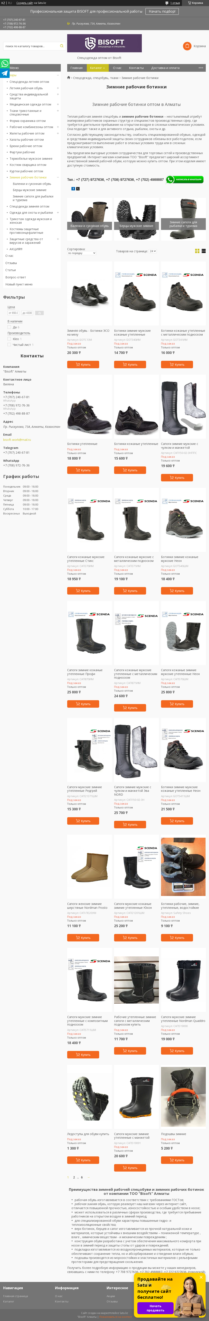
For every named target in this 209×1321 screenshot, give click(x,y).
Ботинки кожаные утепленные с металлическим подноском (183, 332)
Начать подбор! (162, 11)
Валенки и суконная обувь (32, 184)
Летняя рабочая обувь (26, 88)
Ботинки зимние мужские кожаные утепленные (132, 332)
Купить (85, 364)
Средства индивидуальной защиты (29, 96)
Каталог (96, 67)
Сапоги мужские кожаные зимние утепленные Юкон (133, 905)
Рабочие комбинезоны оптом (31, 127)
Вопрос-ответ (15, 277)
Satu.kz (124, 1313)
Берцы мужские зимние (29, 190)
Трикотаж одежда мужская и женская (31, 221)
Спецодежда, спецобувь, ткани (95, 78)
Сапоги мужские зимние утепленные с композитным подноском (87, 1020)
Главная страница (15, 1296)
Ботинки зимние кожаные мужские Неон (179, 559)
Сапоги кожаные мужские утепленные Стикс (85, 559)
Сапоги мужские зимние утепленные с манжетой (131, 1136)
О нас (9, 256)
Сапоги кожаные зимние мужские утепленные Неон (180, 672)
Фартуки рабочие (22, 152)
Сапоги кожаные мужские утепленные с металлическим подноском (135, 673)
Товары (10, 75)
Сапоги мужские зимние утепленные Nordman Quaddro (183, 1019)
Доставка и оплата (165, 67)
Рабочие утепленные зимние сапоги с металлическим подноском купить (135, 1020)
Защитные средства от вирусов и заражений (26, 241)
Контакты (136, 67)
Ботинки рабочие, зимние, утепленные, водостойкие (180, 905)
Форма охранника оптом (28, 121)
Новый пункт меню (19, 284)
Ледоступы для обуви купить (88, 1134)
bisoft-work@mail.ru (17, 440)
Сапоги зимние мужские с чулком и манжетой (179, 445)
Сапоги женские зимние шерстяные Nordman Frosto (87, 905)
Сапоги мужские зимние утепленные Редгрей (84, 789)
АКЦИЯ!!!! (16, 249)
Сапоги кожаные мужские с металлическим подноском (134, 559)
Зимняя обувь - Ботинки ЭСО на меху (88, 332)
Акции (111, 1296)
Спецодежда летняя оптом (29, 82)
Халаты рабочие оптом (27, 139)
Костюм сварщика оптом (28, 165)
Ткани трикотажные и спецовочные (25, 113)
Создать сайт (24, 2)
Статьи (10, 270)
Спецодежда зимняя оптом (29, 206)
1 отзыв (175, 3)
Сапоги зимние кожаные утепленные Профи (85, 672)
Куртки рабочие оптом (26, 171)
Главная (76, 67)
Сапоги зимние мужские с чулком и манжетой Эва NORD (132, 790)
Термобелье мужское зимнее (31, 158)
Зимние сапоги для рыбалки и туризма (33, 198)
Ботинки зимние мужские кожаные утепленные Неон (180, 789)
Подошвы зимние (173, 1134)
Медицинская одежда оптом (30, 104)
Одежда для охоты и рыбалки (31, 212)
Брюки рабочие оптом (26, 146)
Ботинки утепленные (82, 444)
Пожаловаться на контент (115, 1317)
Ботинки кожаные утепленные (136, 444)
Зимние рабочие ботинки (28, 177)
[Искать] (61, 46)
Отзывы (11, 263)
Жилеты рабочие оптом (27, 133)
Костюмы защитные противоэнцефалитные (26, 231)
